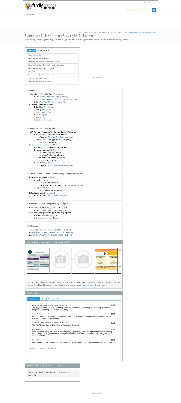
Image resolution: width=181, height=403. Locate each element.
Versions (147, 2)
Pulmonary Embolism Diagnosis (38, 58)
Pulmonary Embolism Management (39, 81)
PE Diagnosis (58, 94)
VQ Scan (62, 158)
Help (154, 2)
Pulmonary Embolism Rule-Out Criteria (41, 68)
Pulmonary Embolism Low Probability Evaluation (44, 62)
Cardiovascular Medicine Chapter (110, 32)
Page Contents (43, 50)
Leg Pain (42, 112)
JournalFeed (56, 299)
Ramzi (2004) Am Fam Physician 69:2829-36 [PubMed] (51, 230)
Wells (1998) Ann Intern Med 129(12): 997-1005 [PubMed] (52, 232)
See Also (31, 50)
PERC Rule (31, 71)
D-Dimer (45, 180)
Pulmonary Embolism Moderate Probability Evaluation (46, 65)
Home (79, 32)
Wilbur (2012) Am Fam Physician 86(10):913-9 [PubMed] (51, 235)
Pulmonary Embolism (35, 55)
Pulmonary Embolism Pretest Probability (41, 75)
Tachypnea (43, 115)
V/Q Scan (54, 145)
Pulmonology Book (90, 32)
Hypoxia (42, 117)
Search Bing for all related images (95, 285)
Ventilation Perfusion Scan (40, 145)
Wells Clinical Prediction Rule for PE (40, 78)
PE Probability (43, 94)
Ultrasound (51, 177)
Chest (42, 134)
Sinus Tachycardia (45, 120)
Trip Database (33, 299)
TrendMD (45, 299)
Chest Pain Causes (46, 107)
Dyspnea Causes (45, 110)
